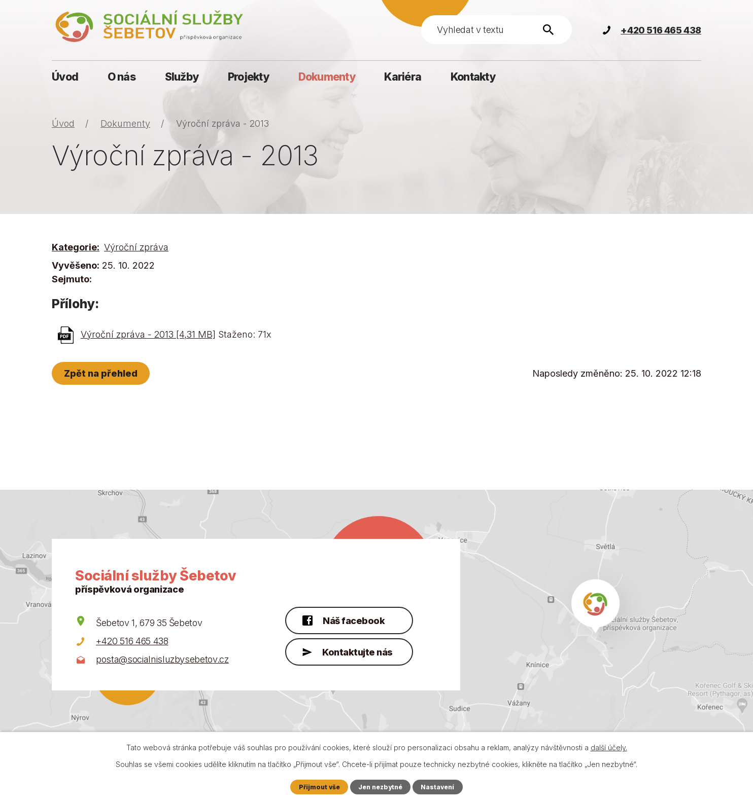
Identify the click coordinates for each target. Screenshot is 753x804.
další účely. (609, 747)
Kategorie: (75, 247)
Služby (182, 76)
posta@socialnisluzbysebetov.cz (162, 659)
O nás (121, 76)
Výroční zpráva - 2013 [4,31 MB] (148, 334)
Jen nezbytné (380, 786)
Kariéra (402, 76)
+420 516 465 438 (132, 641)
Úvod (65, 76)
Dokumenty (326, 76)
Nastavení (439, 786)
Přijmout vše (317, 786)
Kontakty (473, 76)
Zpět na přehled (102, 373)
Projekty (248, 76)
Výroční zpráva (136, 247)
